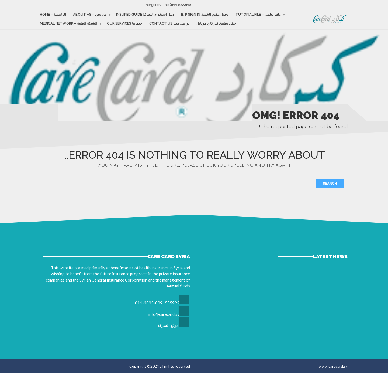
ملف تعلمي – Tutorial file (258, 14)
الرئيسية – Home (53, 14)
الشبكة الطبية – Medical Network (68, 23)
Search (330, 183)
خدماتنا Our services (124, 23)
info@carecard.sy (163, 314)
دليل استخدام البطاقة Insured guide (145, 14)
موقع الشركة (168, 325)
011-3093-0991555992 (157, 302)
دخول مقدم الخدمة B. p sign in (204, 14)
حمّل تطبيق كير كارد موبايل (216, 23)
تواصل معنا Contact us (169, 23)
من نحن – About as (89, 14)
